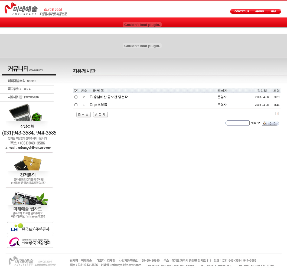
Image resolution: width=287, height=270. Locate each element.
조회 (276, 91)
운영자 (221, 97)
